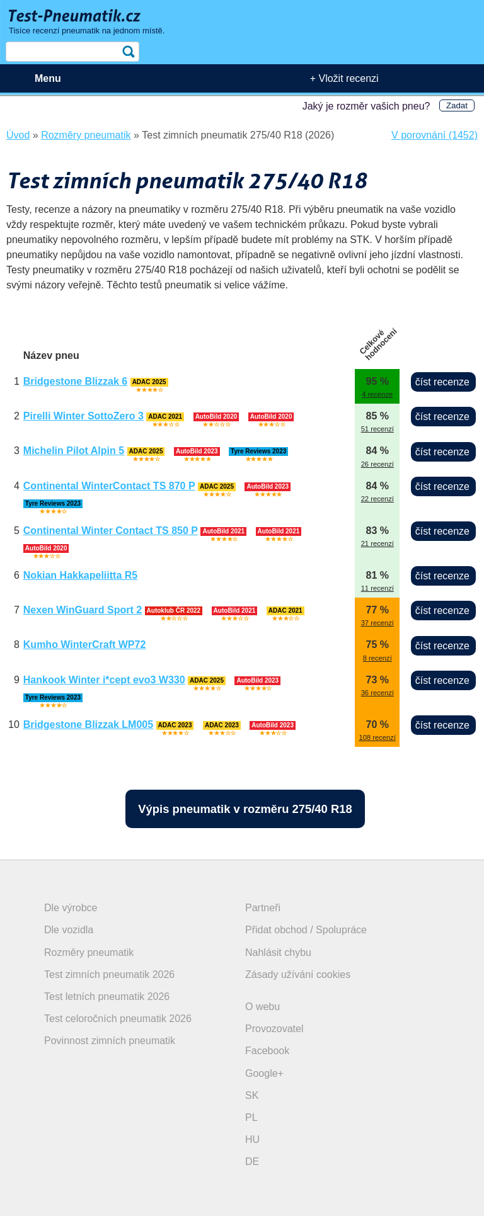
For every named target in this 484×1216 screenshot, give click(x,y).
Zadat (457, 105)
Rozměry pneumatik (89, 952)
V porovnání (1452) (434, 135)
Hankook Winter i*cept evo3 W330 (104, 679)
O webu (262, 1006)
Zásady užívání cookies (297, 974)
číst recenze (442, 382)
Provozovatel (274, 1028)
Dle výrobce (70, 907)
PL (251, 1117)
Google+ (264, 1073)
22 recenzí (377, 499)
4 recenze (377, 394)
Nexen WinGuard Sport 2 (82, 610)
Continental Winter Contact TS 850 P (110, 530)
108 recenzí (377, 737)
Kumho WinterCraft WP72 (84, 644)
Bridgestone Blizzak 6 (75, 381)
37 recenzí (377, 623)
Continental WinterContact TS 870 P (109, 485)
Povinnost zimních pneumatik (109, 1040)
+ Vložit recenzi (344, 78)
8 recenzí (377, 658)
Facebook (267, 1050)
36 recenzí (377, 692)
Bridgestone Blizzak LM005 (88, 724)
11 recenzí (377, 588)
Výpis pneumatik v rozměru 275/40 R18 (245, 808)
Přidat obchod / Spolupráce (306, 929)
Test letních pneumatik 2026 (107, 996)
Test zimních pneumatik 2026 (109, 974)
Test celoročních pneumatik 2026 (118, 1018)
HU (252, 1139)
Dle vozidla (68, 929)
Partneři (262, 907)
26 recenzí (377, 464)
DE (252, 1161)
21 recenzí (377, 543)
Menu (48, 78)
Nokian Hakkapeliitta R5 (80, 575)
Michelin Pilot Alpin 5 (73, 450)
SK (251, 1095)
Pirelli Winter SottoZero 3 (83, 416)
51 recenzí (377, 429)
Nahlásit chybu (278, 952)
